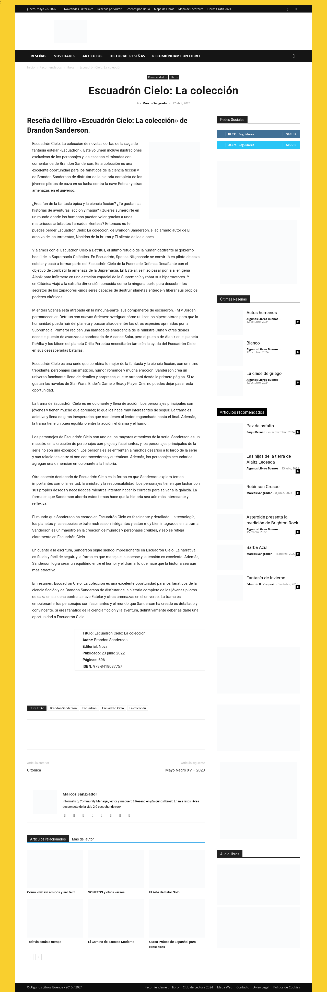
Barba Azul (257, 547)
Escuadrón (89, 708)
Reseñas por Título (138, 9)
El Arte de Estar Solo (164, 892)
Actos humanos (262, 312)
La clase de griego (264, 373)
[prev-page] (30, 957)
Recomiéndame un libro (176, 55)
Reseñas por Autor (109, 9)
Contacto (242, 987)
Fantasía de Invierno (266, 577)
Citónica (34, 770)
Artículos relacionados (48, 839)
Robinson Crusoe (263, 486)
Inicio (31, 67)
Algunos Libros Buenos (262, 319)
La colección (138, 708)
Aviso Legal (261, 987)
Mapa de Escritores (190, 9)
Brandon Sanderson (63, 708)
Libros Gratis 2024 (219, 9)
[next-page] (38, 957)
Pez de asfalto (260, 425)
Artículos (92, 55)
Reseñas (38, 55)
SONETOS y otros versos (106, 892)
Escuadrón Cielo (113, 708)
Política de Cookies (286, 987)
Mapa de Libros (164, 9)
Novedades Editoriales (78, 9)
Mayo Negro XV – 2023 (185, 770)
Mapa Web (224, 987)
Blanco (253, 342)
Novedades (64, 55)
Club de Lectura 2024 (198, 987)
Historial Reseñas (127, 55)
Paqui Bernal (255, 432)
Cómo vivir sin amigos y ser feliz (51, 892)
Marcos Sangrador (155, 103)
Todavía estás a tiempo (44, 942)
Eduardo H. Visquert (260, 584)
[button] (294, 56)
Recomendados (51, 67)
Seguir (291, 134)
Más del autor (83, 839)
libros (71, 67)
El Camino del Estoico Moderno (111, 942)
